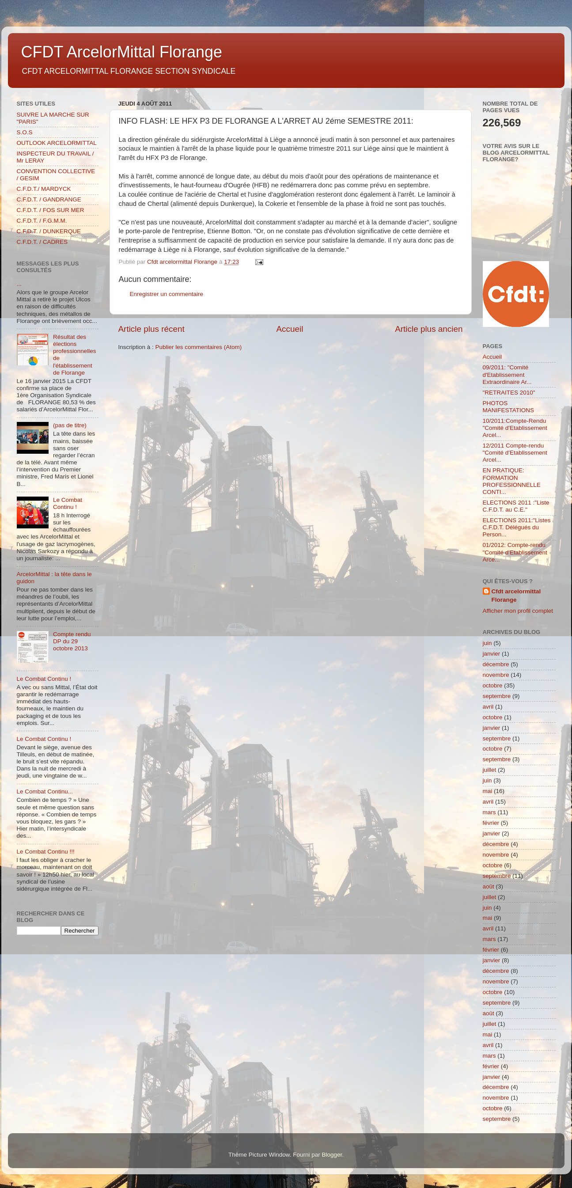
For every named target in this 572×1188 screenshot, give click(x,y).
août (488, 886)
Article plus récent (151, 329)
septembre (497, 696)
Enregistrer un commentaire (167, 294)
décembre (496, 664)
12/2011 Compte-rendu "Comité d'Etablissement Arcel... (515, 452)
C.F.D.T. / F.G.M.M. (42, 220)
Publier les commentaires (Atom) (198, 347)
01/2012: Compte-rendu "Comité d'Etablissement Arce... (515, 552)
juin (487, 643)
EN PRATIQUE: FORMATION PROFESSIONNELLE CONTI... (512, 481)
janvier (491, 653)
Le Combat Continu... (45, 791)
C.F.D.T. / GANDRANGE (49, 199)
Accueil (289, 329)
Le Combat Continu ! (67, 503)
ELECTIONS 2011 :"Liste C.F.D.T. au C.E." (516, 506)
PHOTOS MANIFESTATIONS (508, 407)
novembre (496, 675)
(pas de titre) (70, 425)
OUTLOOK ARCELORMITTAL (57, 143)
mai (487, 791)
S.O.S (25, 132)
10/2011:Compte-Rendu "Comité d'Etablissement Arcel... (515, 428)
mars (489, 812)
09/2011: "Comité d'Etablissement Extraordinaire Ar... (507, 374)
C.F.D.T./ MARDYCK (44, 189)
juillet (489, 770)
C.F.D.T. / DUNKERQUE (49, 231)
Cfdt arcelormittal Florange (516, 595)
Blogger (332, 1154)
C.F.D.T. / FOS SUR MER (50, 210)
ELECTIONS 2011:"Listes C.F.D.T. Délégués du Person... (517, 527)
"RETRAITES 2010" (509, 392)
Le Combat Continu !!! (46, 851)
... (19, 284)
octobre (493, 685)
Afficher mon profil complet (518, 610)
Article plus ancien (428, 329)
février (491, 823)
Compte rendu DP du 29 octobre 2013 (72, 641)
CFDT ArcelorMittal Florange (121, 52)
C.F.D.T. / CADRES (42, 242)
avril (488, 706)
